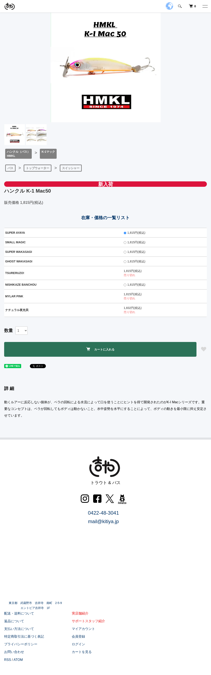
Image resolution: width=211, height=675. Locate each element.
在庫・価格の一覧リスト (105, 217)
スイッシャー (70, 168)
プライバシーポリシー (20, 644)
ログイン (78, 644)
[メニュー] (205, 6)
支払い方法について (19, 629)
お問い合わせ (14, 652)
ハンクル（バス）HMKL (18, 153)
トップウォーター (37, 168)
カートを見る (82, 652)
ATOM (18, 659)
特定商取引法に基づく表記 (24, 636)
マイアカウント (83, 629)
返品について (14, 621)
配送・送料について (19, 613)
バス (10, 168)
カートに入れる (100, 349)
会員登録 (78, 636)
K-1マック (48, 151)
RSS (7, 659)
